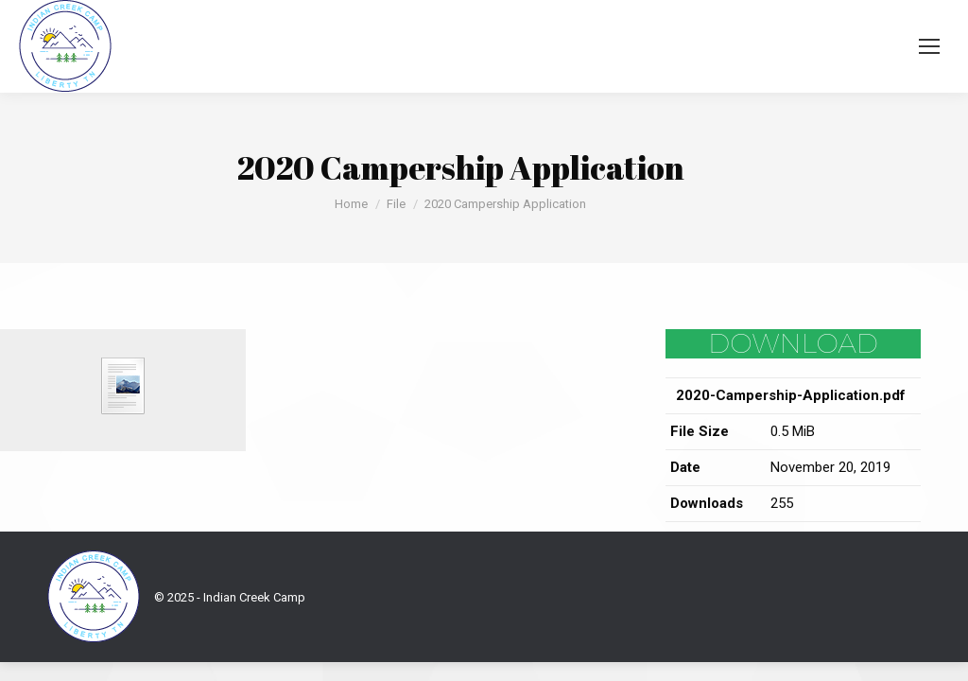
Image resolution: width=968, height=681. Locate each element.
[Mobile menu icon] (929, 46)
